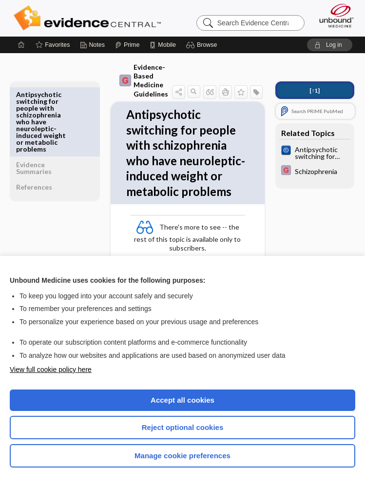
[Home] (21, 45)
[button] (203, 45)
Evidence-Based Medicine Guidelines (126, 80)
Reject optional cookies (183, 427)
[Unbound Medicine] (333, 15)
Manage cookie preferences (182, 455)
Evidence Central (89, 18)
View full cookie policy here (51, 369)
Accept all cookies (182, 400)
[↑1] (313, 90)
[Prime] (127, 45)
